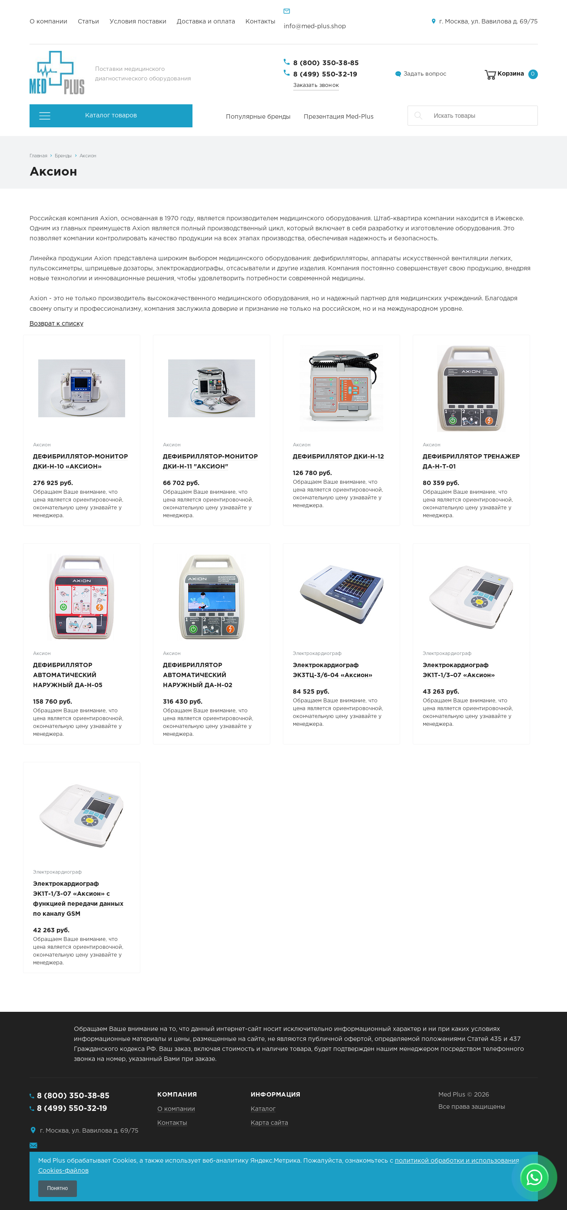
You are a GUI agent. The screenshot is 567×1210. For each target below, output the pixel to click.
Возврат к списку (56, 323)
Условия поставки (137, 21)
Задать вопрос (425, 74)
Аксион (88, 156)
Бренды (63, 156)
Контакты (260, 21)
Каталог (263, 1109)
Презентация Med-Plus (339, 117)
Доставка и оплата (206, 21)
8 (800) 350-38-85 (326, 63)
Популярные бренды (258, 117)
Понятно (57, 1188)
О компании (48, 21)
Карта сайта (269, 1123)
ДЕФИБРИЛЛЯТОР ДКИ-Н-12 (338, 456)
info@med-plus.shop (315, 26)
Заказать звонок (316, 85)
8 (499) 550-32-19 (325, 74)
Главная (38, 156)
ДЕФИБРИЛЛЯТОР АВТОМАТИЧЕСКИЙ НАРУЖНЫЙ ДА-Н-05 (68, 675)
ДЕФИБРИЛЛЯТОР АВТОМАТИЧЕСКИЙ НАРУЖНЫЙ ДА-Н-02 (197, 675)
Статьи (88, 21)
